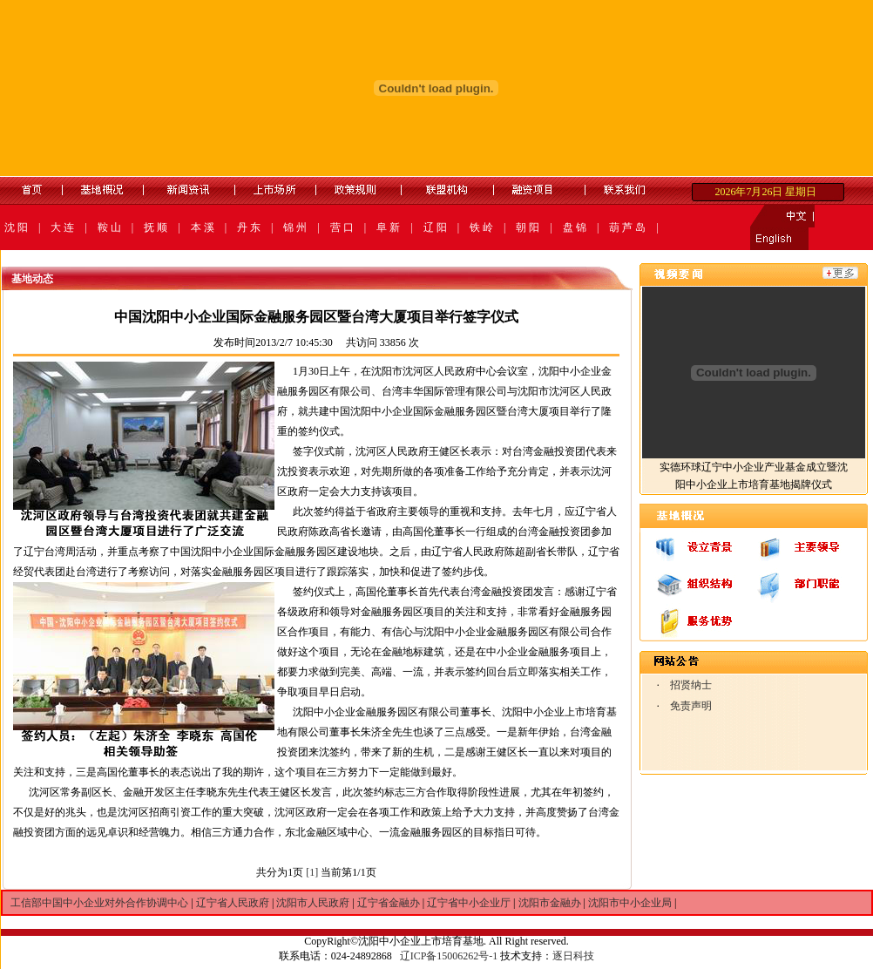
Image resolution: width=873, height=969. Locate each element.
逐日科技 (573, 956)
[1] (312, 872)
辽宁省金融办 (388, 903)
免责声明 (691, 706)
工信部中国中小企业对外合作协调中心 (99, 903)
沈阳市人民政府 (312, 903)
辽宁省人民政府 (232, 903)
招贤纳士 (691, 685)
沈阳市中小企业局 (630, 903)
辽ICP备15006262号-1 (449, 956)
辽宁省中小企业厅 (469, 903)
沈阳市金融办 (549, 903)
